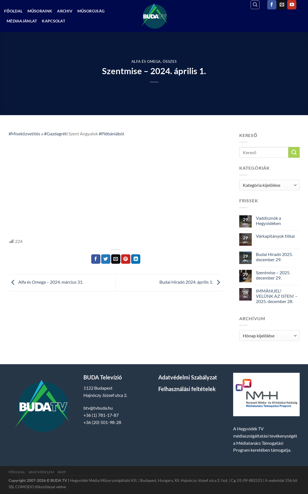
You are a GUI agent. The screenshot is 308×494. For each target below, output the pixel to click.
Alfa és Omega (146, 61)
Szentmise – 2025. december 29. (273, 275)
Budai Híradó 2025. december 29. (274, 257)
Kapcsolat (53, 21)
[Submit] (293, 152)
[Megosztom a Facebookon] (95, 259)
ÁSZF (62, 472)
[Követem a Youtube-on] (291, 4)
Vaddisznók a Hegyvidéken (268, 220)
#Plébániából (111, 133)
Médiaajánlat (22, 21)
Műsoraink (39, 11)
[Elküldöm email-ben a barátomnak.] (115, 259)
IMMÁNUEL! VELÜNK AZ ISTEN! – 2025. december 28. (276, 296)
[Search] (255, 4)
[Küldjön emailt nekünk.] (281, 4)
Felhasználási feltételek (187, 389)
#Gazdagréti (56, 133)
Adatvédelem (41, 472)
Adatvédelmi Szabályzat (187, 377)
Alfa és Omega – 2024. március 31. (46, 282)
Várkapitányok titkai (275, 236)
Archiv (64, 11)
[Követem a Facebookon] (271, 4)
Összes (170, 61)
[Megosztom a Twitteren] (105, 259)
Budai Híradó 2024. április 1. (191, 282)
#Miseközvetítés (24, 133)
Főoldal (13, 11)
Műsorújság (91, 11)
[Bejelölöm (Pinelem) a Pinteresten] (125, 259)
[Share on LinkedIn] (135, 259)
